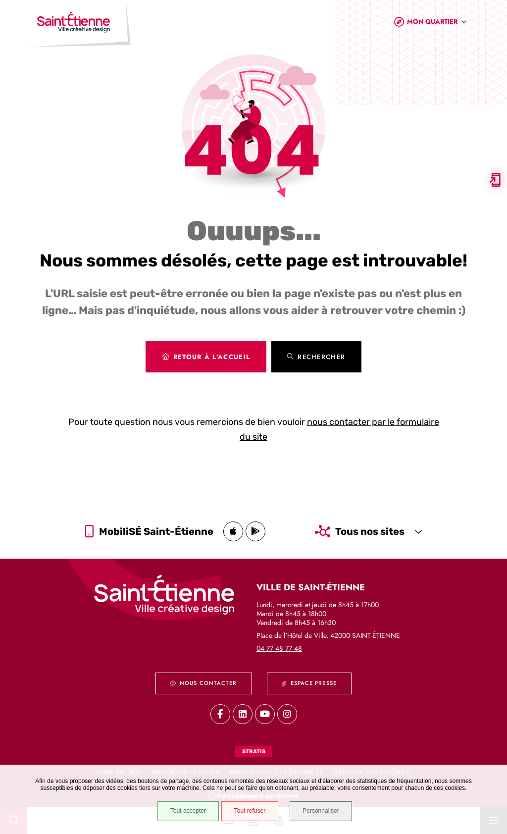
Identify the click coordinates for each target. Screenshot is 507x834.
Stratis (253, 751)
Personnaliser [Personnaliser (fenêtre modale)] (322, 811)
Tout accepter (187, 811)
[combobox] (437, 24)
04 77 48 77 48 (279, 648)
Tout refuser (249, 811)
